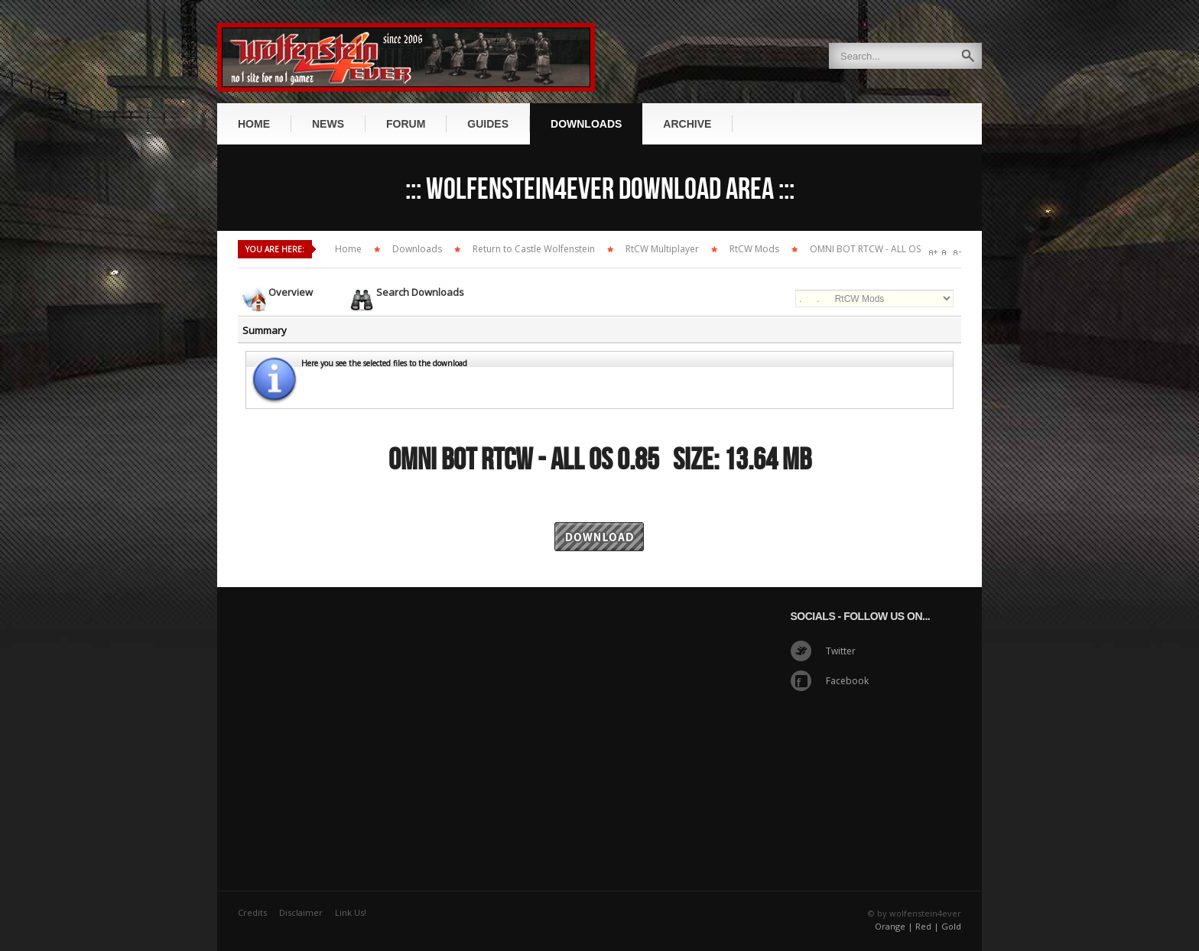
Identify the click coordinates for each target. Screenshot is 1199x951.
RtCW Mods (754, 248)
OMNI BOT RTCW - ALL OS (865, 248)
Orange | (894, 926)
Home (348, 248)
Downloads (417, 248)
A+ (933, 252)
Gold (951, 926)
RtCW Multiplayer (662, 248)
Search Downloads (420, 292)
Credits (252, 912)
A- (957, 252)
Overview (290, 292)
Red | (927, 926)
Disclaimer (301, 912)
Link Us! (350, 912)
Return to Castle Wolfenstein (534, 248)
